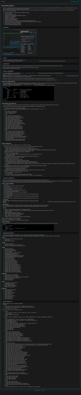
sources (46, 394)
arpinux (41, 394)
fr (3, 1)
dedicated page (23, 74)
